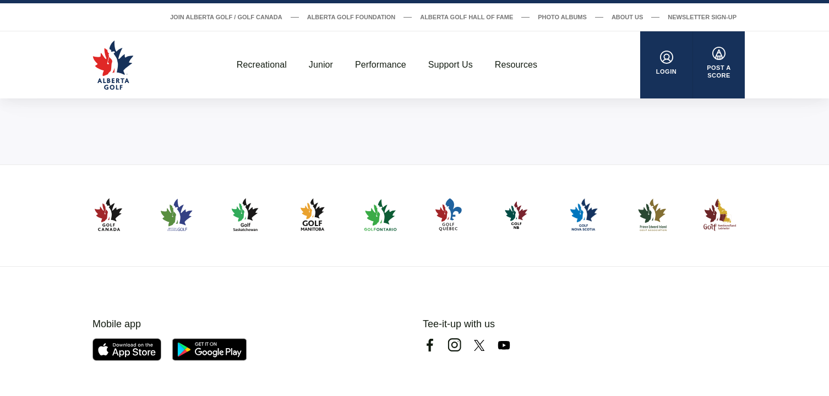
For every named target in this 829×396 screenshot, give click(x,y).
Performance (380, 64)
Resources (516, 64)
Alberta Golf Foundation (351, 17)
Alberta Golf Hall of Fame (466, 17)
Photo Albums (562, 17)
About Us (627, 17)
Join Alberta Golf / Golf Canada (226, 17)
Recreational (262, 64)
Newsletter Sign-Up (702, 17)
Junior (321, 64)
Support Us (450, 64)
